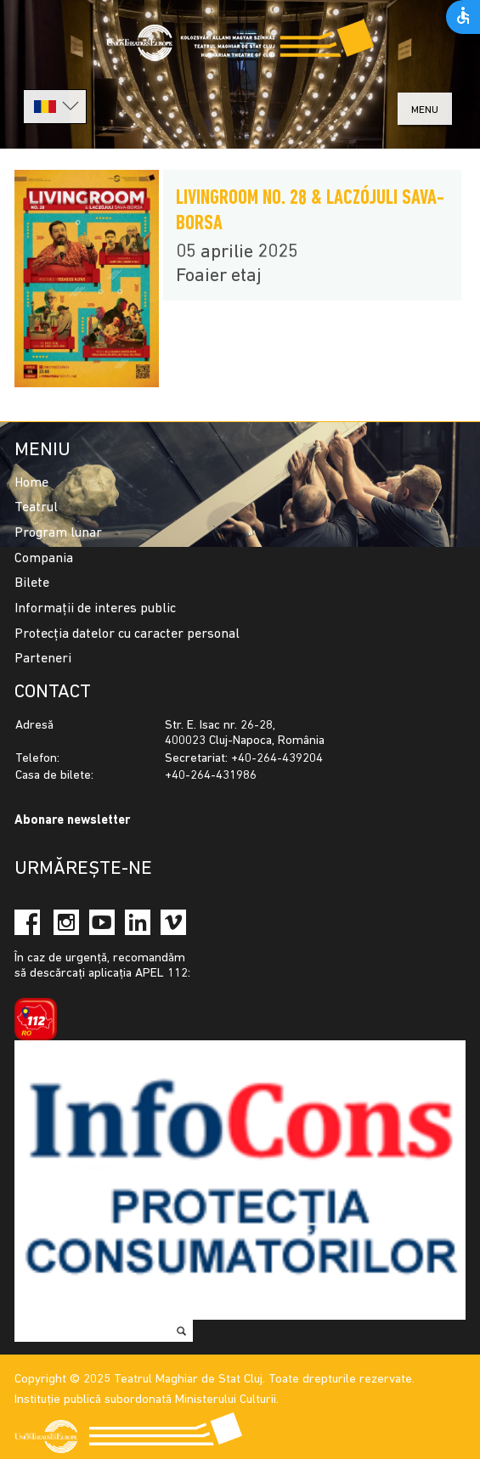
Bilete (31, 583)
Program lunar (58, 533)
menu (424, 109)
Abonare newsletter (72, 820)
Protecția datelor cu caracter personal (127, 634)
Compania (43, 559)
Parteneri (42, 659)
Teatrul (36, 508)
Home (31, 483)
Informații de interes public (95, 609)
